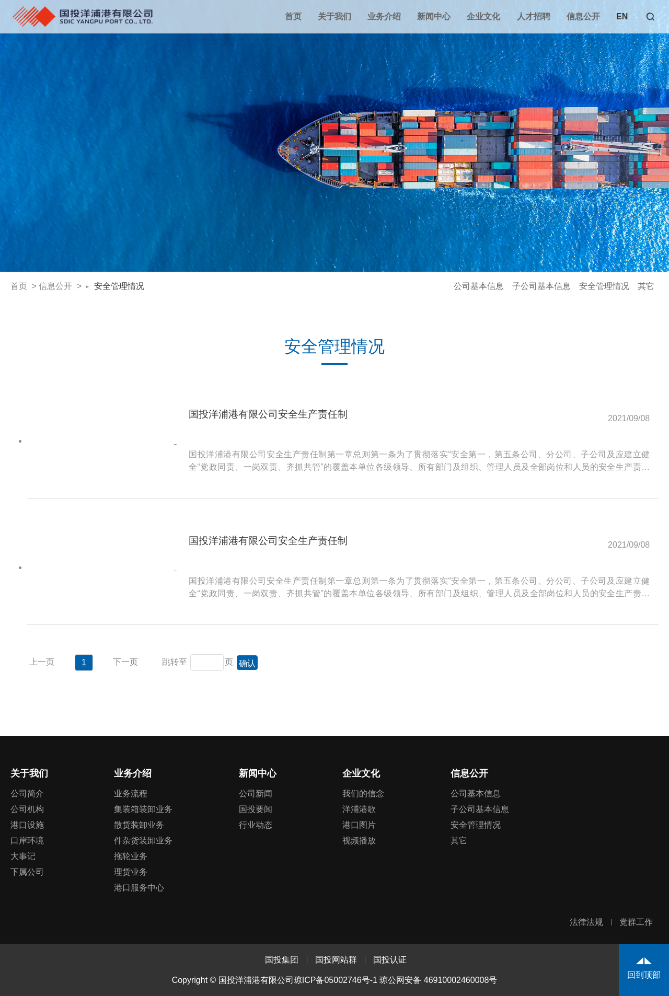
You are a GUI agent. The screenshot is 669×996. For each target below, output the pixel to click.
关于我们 (334, 16)
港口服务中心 (139, 887)
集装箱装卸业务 (143, 809)
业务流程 (130, 793)
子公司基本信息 (541, 286)
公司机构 (27, 809)
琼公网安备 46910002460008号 (438, 980)
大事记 (23, 856)
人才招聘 (533, 16)
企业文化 (483, 16)
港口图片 (359, 824)
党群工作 (636, 922)
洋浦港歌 (359, 809)
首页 (293, 16)
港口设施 (27, 824)
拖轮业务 (130, 856)
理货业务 (130, 871)
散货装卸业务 (139, 824)
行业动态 (255, 824)
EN (622, 16)
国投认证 (390, 959)
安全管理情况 (119, 286)
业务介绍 (384, 16)
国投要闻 (255, 809)
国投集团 (281, 959)
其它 (646, 286)
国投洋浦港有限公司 (82, 16)
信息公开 (583, 16)
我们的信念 (363, 793)
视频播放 (359, 840)
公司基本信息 (479, 286)
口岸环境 (27, 840)
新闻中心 (434, 16)
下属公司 (27, 871)
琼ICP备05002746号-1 (335, 980)
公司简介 (27, 793)
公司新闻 (255, 793)
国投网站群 (336, 959)
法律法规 (586, 922)
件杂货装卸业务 (143, 840)
